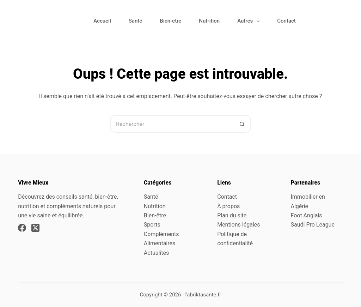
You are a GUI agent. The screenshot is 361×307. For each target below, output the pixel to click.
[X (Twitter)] (35, 228)
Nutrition (209, 21)
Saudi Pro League (312, 224)
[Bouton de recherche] (242, 124)
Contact (286, 21)
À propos (228, 206)
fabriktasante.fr (203, 294)
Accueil (102, 21)
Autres (249, 21)
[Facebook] (22, 228)
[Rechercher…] (171, 124)
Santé (135, 21)
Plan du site (231, 215)
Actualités (156, 252)
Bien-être (170, 21)
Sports (152, 224)
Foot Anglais (306, 215)
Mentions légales (238, 224)
